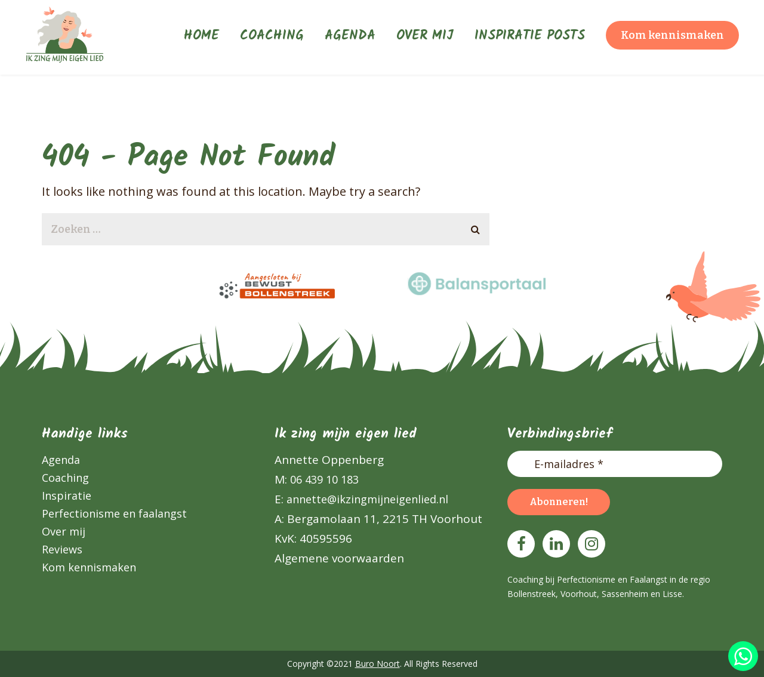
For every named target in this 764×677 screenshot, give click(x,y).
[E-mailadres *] (614, 464)
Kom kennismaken (89, 567)
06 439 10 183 (323, 479)
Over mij (63, 531)
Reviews (62, 549)
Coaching (65, 477)
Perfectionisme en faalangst (114, 513)
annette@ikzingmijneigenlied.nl (366, 499)
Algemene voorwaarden (339, 558)
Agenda (61, 460)
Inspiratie (66, 495)
